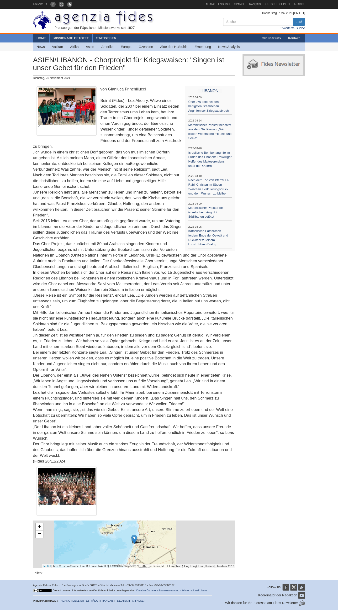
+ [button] (39, 527)
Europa (126, 47)
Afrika (74, 47)
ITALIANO (209, 4)
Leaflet (47, 566)
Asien (90, 47)
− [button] (39, 534)
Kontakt (294, 38)
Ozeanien (146, 47)
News (41, 47)
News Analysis (229, 47)
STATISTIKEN (106, 38)
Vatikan (57, 47)
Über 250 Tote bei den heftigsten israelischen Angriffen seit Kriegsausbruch (208, 106)
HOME (41, 38)
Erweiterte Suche (292, 28)
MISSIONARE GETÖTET (71, 38)
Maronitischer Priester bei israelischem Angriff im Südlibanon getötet (205, 212)
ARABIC (299, 4)
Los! (299, 22)
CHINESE (285, 4)
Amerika (107, 47)
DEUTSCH (270, 4)
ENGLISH (224, 4)
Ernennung (203, 47)
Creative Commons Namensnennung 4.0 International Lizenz (171, 590)
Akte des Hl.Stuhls (173, 47)
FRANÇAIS (254, 4)
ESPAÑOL (238, 4)
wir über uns (271, 38)
